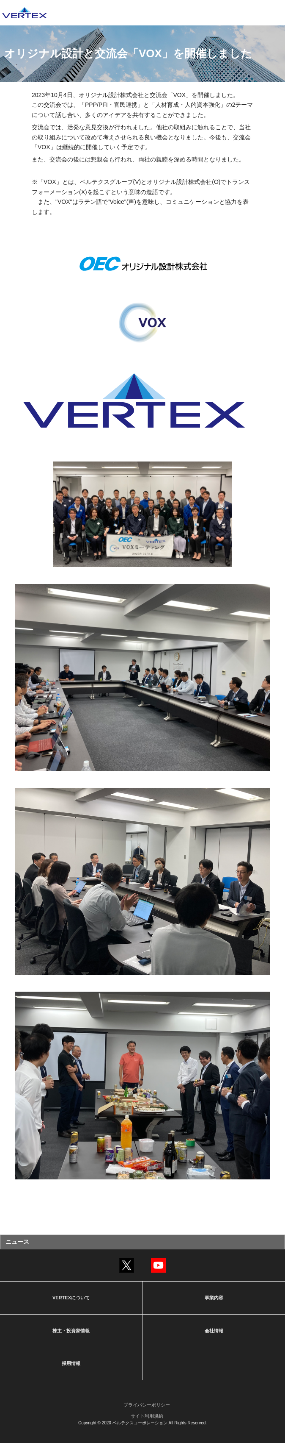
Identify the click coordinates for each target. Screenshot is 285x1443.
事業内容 (214, 1297)
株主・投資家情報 (71, 1330)
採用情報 (71, 1363)
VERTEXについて (71, 1297)
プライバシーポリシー (146, 1404)
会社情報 (214, 1330)
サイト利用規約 (147, 1415)
